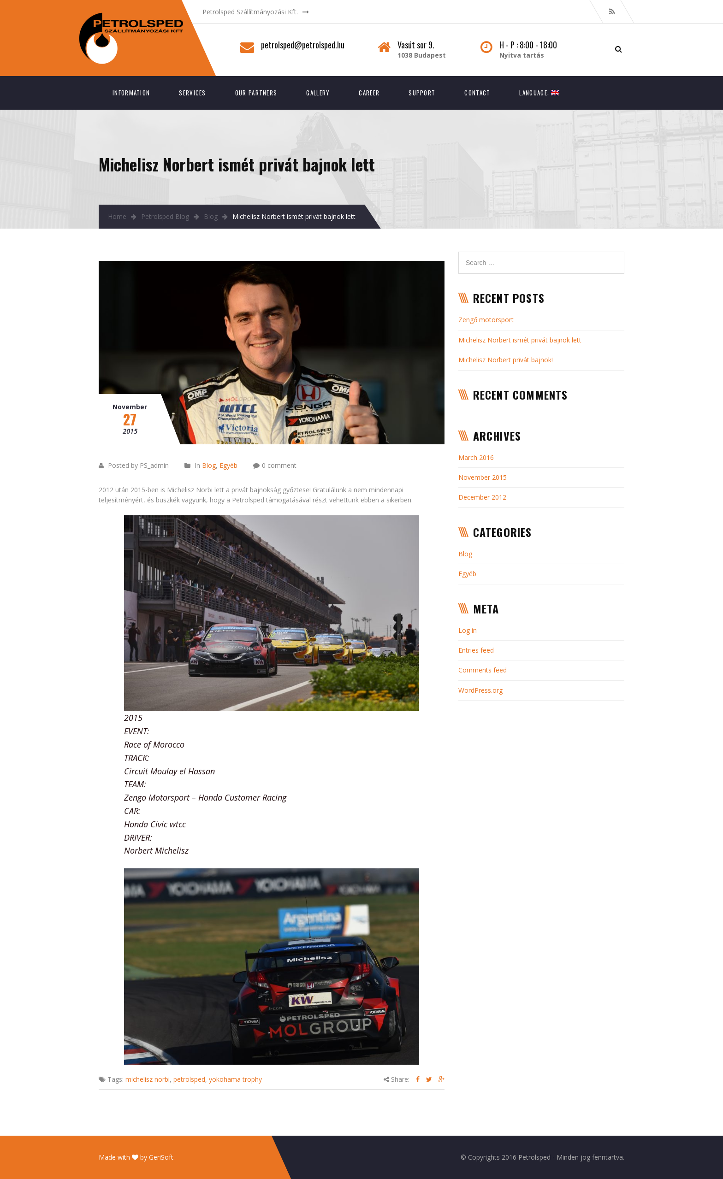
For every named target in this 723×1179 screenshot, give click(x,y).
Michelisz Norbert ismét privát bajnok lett (519, 340)
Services (192, 92)
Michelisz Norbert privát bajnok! (505, 359)
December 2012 (482, 497)
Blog (211, 216)
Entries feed (476, 650)
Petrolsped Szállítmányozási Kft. (250, 11)
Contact (477, 92)
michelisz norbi (147, 1079)
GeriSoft (161, 1157)
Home (117, 216)
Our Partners (256, 92)
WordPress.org (480, 690)
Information (131, 92)
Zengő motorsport (486, 319)
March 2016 (476, 457)
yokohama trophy (235, 1079)
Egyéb (228, 465)
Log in (467, 630)
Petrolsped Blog (165, 216)
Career (369, 92)
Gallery (318, 92)
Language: (539, 92)
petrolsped (189, 1079)
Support (422, 92)
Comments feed (482, 670)
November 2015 (482, 477)
